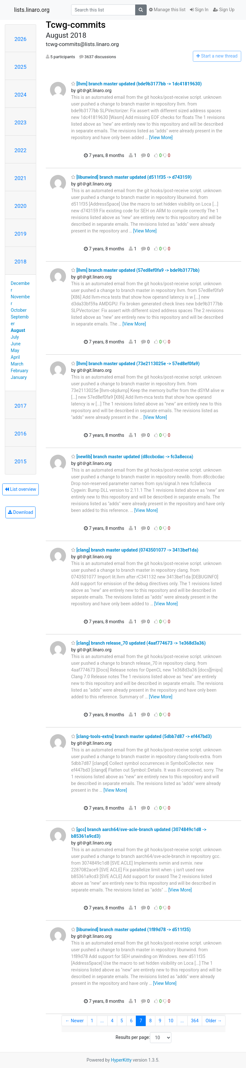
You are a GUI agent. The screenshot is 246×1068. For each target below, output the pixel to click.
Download (20, 512)
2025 (20, 67)
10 (170, 1020)
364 (195, 1020)
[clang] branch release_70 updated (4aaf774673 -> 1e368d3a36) (138, 643)
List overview (20, 489)
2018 (20, 261)
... (102, 1020)
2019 (20, 234)
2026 (20, 39)
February (19, 370)
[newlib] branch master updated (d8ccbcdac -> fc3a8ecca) (132, 456)
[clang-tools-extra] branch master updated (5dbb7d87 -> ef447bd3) (141, 736)
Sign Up (223, 9)
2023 (20, 122)
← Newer (74, 1020)
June (16, 343)
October (19, 310)
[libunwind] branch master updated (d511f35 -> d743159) (131, 177)
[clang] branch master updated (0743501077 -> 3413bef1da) (134, 550)
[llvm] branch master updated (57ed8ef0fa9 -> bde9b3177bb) (135, 270)
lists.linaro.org (32, 10)
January (19, 377)
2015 (20, 461)
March (17, 363)
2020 (20, 206)
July (15, 337)
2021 (20, 178)
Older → (214, 1020)
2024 (20, 94)
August (18, 330)
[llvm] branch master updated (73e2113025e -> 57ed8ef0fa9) (135, 363)
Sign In (199, 9)
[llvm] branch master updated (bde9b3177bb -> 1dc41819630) (136, 83)
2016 (20, 433)
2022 (20, 150)
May (15, 350)
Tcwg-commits (76, 25)
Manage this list (167, 9)
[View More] (161, 137)
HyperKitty (121, 1060)
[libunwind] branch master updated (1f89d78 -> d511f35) (131, 929)
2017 (20, 406)
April (15, 357)
